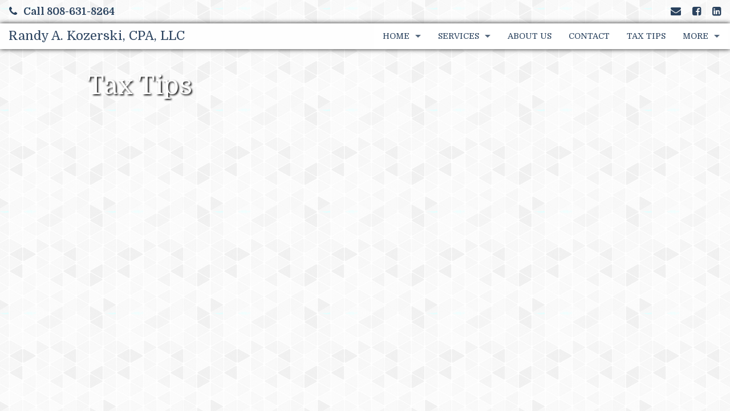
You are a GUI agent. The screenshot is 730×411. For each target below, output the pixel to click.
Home (396, 36)
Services (458, 36)
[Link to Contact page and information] (676, 11)
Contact (589, 36)
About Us (529, 36)
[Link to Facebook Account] (696, 11)
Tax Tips (646, 36)
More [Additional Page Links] (695, 36)
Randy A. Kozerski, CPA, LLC (97, 36)
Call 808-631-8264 (62, 11)
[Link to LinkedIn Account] (716, 11)
